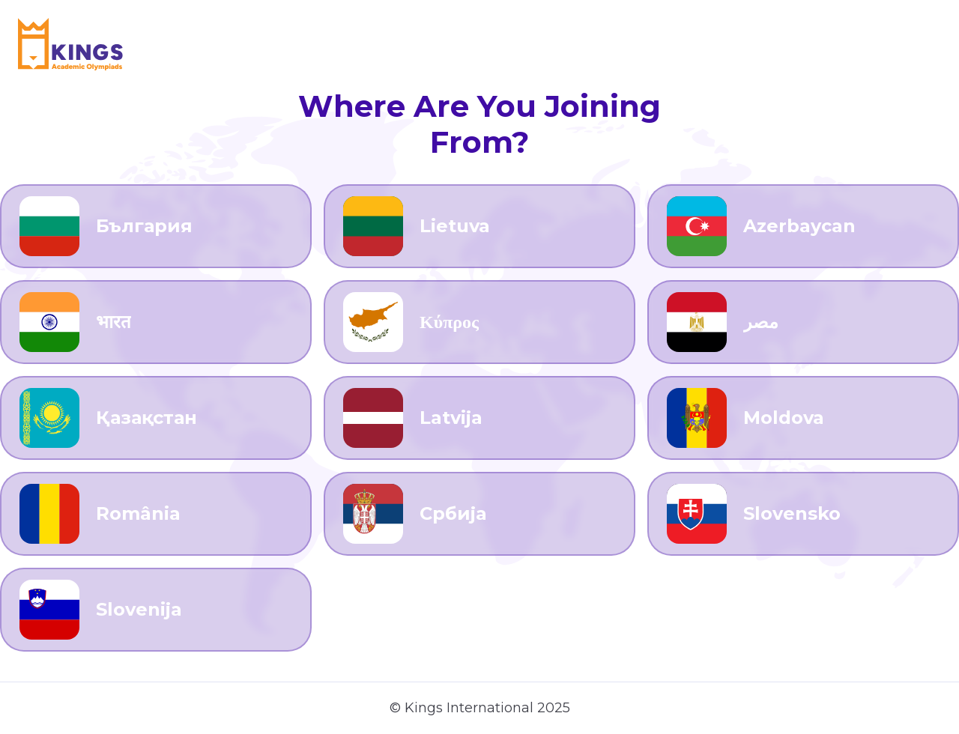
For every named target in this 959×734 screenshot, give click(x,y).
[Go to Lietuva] (479, 226)
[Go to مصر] (803, 322)
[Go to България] (156, 226)
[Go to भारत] (156, 322)
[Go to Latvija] (479, 418)
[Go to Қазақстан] (156, 418)
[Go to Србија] (479, 514)
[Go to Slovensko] (803, 514)
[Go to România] (156, 514)
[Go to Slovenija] (156, 610)
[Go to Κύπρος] (479, 322)
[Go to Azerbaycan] (803, 226)
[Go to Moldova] (803, 418)
